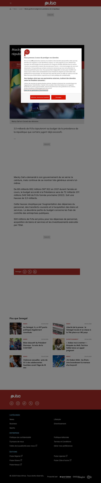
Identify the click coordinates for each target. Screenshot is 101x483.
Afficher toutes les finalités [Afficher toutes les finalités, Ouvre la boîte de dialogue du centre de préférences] (40, 97)
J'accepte (58, 97)
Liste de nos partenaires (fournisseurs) (36, 90)
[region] (51, 75)
